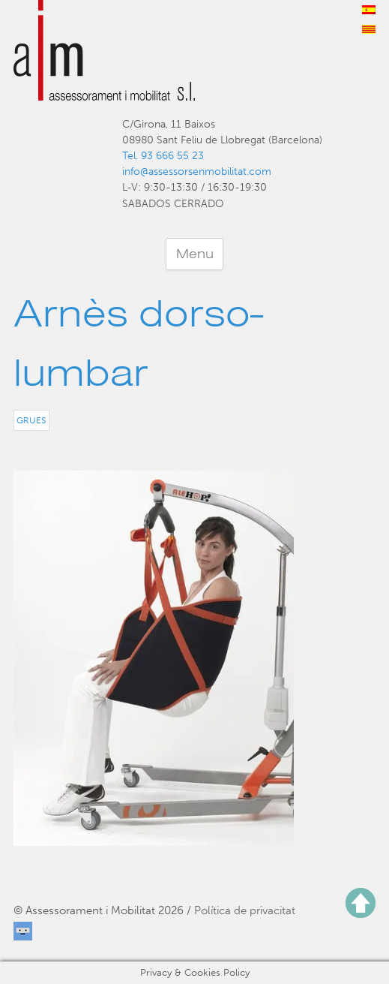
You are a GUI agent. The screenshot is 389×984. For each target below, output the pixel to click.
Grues (31, 420)
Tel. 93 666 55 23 (163, 155)
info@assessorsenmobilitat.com (196, 171)
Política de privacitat (244, 910)
